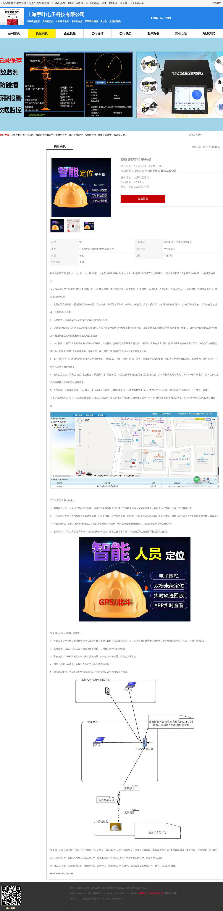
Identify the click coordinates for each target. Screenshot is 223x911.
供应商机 (42, 33)
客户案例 (153, 33)
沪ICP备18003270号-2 (125, 893)
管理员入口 (107, 899)
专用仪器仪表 (152, 170)
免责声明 (96, 899)
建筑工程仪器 (169, 170)
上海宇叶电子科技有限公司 (149, 893)
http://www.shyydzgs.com (61, 873)
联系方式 (209, 33)
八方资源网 (86, 899)
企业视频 (70, 33)
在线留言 (143, 198)
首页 (205, 147)
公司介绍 (98, 33)
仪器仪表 (139, 170)
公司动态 (125, 33)
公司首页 (14, 33)
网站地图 (117, 899)
